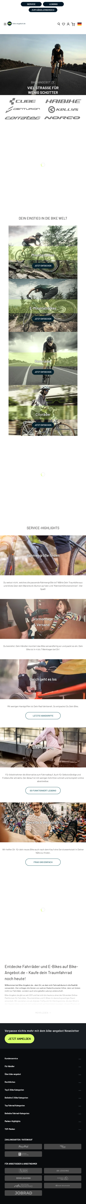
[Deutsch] (79, 24)
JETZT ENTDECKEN (43, 266)
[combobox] (79, 24)
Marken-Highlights (12, 1121)
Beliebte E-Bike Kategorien (16, 1098)
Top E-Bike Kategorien (14, 1090)
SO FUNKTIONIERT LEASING (43, 790)
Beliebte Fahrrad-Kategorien (17, 1113)
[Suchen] (59, 24)
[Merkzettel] (63, 24)
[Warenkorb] (73, 24)
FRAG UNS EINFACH (43, 862)
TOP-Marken (10, 1129)
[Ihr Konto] (68, 24)
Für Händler (9, 1066)
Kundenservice (11, 1058)
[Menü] (5, 24)
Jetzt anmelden (19, 1038)
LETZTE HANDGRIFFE (43, 715)
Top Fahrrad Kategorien (15, 1105)
